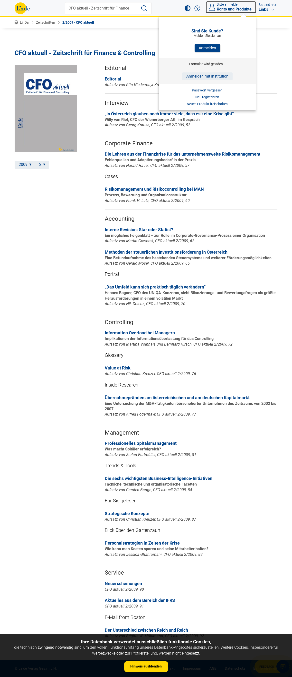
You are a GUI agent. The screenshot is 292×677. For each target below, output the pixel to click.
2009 (25, 164)
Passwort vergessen (207, 90)
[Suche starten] (144, 8)
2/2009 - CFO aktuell (78, 22)
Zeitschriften (45, 22)
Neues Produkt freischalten (207, 104)
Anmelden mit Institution (207, 76)
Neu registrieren (207, 97)
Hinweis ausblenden (146, 666)
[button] (187, 8)
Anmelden (207, 48)
